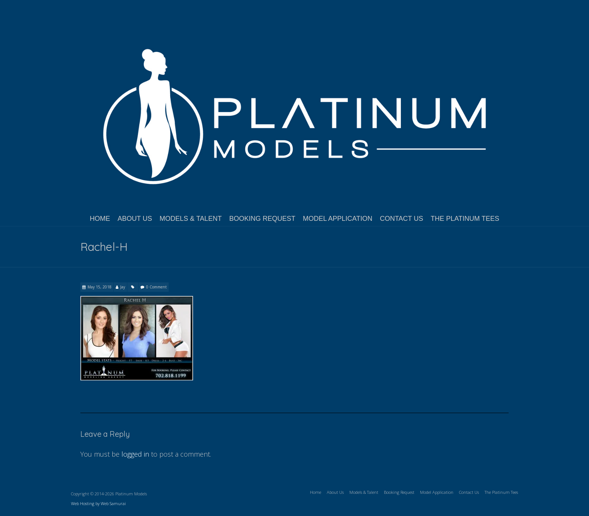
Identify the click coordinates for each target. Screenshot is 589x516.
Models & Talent (191, 218)
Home (100, 218)
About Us (135, 218)
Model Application (337, 218)
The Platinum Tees (465, 218)
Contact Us (401, 218)
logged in (135, 454)
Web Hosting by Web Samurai (98, 503)
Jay (122, 287)
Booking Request (262, 218)
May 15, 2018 (100, 287)
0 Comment (156, 287)
